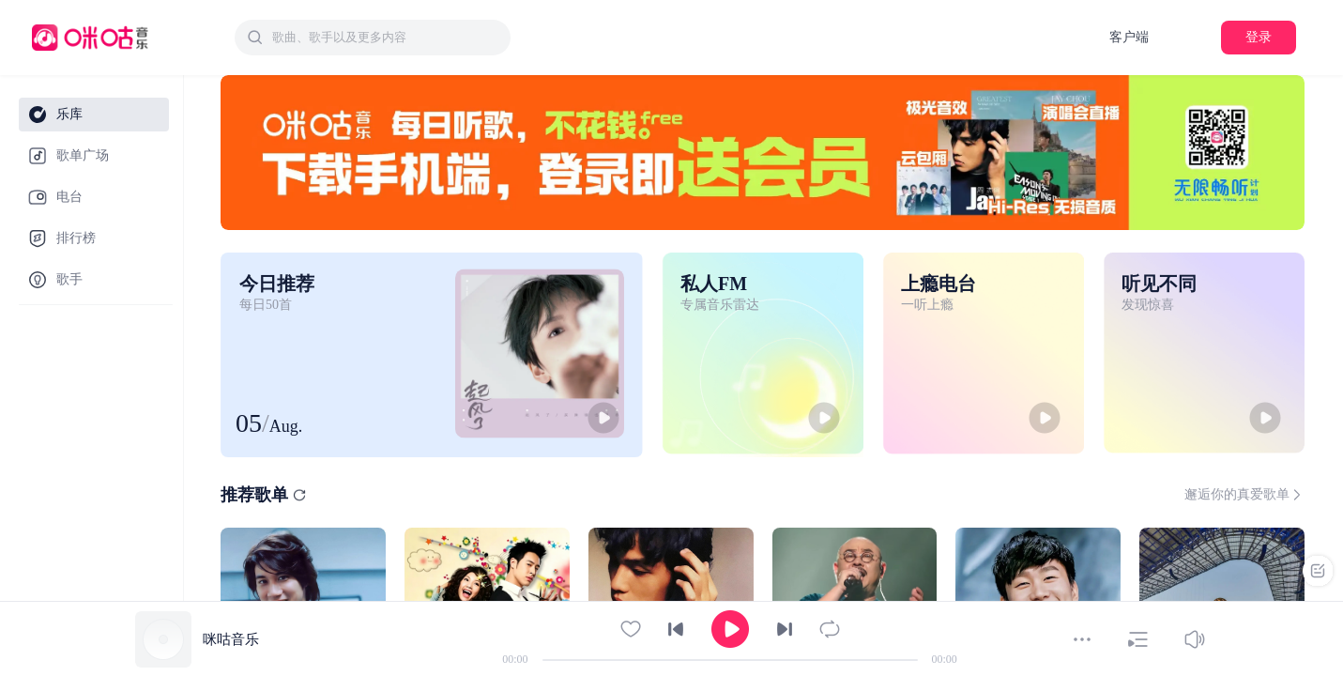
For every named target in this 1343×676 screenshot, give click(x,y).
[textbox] (385, 37)
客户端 (1129, 37)
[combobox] (373, 37)
